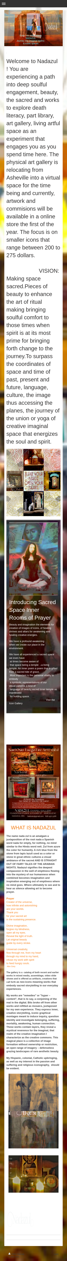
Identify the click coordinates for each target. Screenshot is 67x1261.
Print (12, 1254)
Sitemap (20, 1254)
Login (56, 1254)
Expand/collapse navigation (33, 4)
